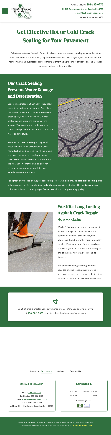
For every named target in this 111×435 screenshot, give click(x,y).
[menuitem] (33, 371)
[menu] (5, 11)
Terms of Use (77, 425)
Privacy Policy (87, 425)
